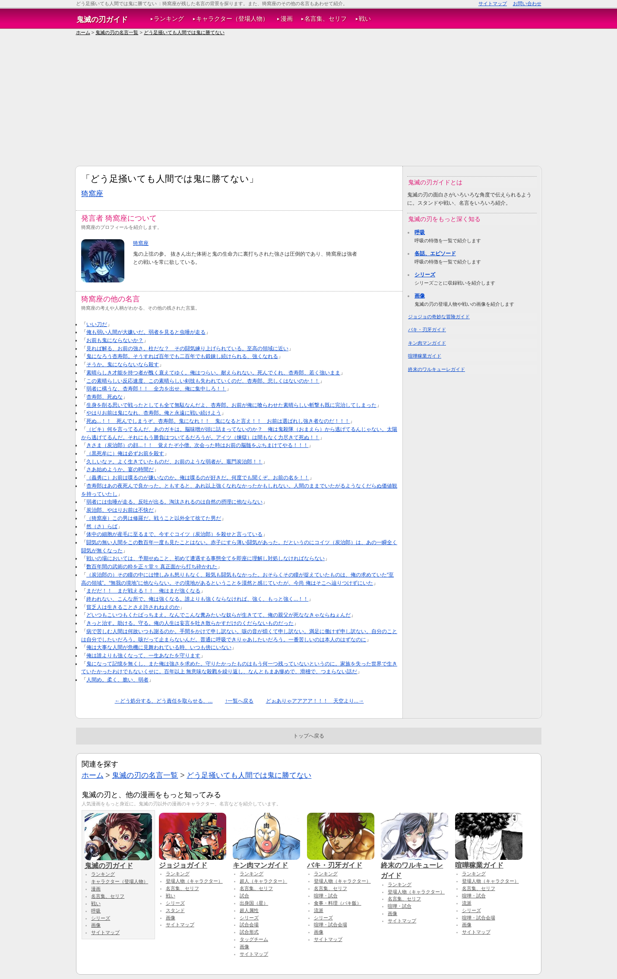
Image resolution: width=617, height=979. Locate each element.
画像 (419, 296)
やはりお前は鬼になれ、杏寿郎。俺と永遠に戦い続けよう (153, 413)
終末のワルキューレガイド (436, 369)
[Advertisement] (309, 101)
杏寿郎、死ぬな (104, 397)
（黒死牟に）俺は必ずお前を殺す (125, 453)
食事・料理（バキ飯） (337, 903)
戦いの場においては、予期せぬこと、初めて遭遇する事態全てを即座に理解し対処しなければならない (205, 558)
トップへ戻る (308, 736)
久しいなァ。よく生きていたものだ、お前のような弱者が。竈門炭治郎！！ (174, 462)
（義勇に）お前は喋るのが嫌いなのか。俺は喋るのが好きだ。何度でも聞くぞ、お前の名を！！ (197, 478)
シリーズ (424, 275)
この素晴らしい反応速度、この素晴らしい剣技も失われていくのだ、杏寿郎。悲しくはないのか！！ (203, 381)
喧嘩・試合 (326, 895)
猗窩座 (92, 193)
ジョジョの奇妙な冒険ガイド (439, 316)
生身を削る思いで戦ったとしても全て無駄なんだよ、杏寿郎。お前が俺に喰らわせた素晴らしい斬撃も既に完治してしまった (231, 405)
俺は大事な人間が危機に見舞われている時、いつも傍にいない (158, 647)
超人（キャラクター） (263, 881)
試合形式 (249, 932)
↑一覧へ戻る (239, 701)
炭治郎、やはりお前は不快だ (120, 510)
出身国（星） (254, 903)
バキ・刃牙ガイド (427, 329)
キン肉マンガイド (427, 342)
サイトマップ (492, 3)
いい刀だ (96, 324)
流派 (318, 910)
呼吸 (419, 232)
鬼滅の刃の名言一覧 (116, 32)
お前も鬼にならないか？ (114, 340)
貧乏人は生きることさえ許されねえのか (133, 607)
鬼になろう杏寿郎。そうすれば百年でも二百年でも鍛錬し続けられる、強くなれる (182, 356)
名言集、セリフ (325, 19)
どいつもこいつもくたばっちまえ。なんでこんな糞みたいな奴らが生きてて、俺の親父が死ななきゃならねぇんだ (218, 615)
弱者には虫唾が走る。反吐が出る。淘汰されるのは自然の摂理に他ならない (174, 502)
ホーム (83, 32)
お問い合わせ (527, 3)
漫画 (287, 19)
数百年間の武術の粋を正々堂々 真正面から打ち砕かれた (151, 567)
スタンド (175, 910)
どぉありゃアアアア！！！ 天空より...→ (315, 701)
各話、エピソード (435, 253)
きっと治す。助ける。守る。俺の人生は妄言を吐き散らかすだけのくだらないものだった (190, 623)
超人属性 (249, 910)
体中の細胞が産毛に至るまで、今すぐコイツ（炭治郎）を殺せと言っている (174, 534)
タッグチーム (254, 939)
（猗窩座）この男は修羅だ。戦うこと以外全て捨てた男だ (153, 518)
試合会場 (249, 924)
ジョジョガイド (192, 861)
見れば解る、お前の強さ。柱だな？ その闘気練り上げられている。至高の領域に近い (187, 348)
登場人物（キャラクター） (194, 881)
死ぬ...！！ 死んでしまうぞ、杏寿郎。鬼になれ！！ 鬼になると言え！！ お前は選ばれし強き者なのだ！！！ (218, 421)
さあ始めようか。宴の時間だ (120, 469)
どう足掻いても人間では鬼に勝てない (184, 32)
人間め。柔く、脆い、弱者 (117, 680)
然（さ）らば (101, 526)
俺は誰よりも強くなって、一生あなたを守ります (143, 656)
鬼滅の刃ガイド (102, 19)
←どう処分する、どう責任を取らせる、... (164, 701)
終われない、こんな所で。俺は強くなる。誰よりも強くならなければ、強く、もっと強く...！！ (197, 599)
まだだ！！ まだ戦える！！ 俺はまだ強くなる (143, 591)
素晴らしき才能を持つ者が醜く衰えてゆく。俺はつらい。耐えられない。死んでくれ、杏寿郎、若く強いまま (213, 373)
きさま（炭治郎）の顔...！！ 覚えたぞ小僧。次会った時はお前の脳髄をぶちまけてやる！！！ (197, 445)
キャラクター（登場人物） (232, 19)
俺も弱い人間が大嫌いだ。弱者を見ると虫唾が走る (146, 332)
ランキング (169, 19)
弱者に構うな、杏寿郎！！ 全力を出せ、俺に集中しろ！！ (156, 389)
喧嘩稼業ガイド (424, 355)
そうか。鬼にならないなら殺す (122, 364)
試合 (244, 895)
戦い (365, 19)
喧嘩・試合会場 (330, 924)
